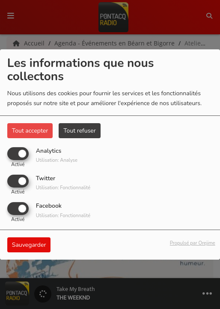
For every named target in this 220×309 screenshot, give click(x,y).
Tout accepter (30, 131)
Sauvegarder (29, 245)
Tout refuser (79, 131)
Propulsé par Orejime (192, 243)
